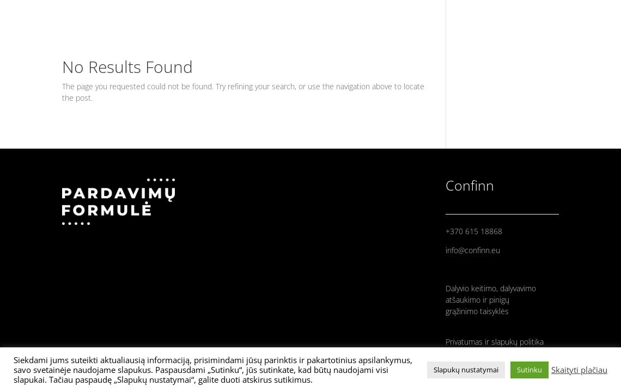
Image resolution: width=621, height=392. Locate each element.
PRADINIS (473, 13)
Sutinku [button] (529, 370)
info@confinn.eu (473, 250)
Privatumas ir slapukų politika (495, 341)
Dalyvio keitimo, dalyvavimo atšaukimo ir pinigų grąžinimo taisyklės (491, 299)
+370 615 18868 (474, 231)
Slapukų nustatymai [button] (466, 370)
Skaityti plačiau (579, 370)
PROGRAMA (583, 13)
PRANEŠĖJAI (527, 13)
